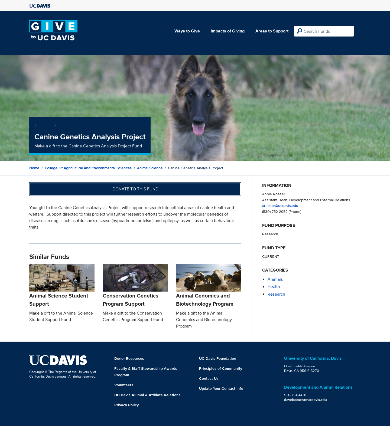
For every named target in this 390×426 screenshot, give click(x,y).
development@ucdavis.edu (305, 399)
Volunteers (123, 385)
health (274, 286)
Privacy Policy (126, 405)
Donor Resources (129, 358)
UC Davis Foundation (217, 358)
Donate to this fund (135, 189)
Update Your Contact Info (221, 388)
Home (34, 168)
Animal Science (149, 168)
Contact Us (209, 378)
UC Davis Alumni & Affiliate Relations (147, 395)
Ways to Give (187, 31)
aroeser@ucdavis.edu (280, 205)
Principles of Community (220, 368)
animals (275, 279)
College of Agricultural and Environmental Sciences (88, 168)
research (276, 294)
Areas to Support (271, 31)
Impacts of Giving (228, 31)
